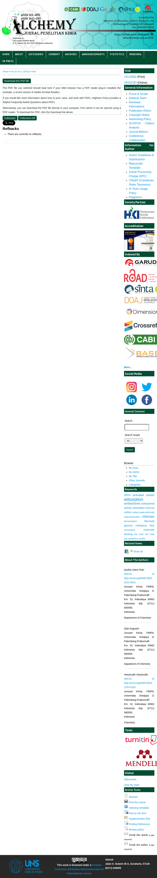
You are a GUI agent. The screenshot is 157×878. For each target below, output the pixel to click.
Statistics (117, 54)
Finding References (139, 824)
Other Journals (137, 480)
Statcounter (130, 779)
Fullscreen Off (27, 118)
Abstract (133, 797)
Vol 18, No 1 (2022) (20, 71)
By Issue (133, 467)
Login (138, 4)
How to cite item (137, 813)
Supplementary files (139, 818)
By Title (133, 476)
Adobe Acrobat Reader (46, 92)
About (19, 54)
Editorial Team (138, 98)
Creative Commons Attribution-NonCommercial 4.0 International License (79, 869)
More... (128, 367)
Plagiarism (135, 197)
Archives (71, 54)
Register (148, 4)
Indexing (135, 54)
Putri (34, 71)
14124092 (130, 76)
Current (54, 54)
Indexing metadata (139, 807)
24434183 (130, 82)
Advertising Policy (140, 119)
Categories (36, 54)
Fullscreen (10, 118)
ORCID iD (139, 574)
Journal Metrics (138, 131)
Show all (136, 551)
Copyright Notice (139, 114)
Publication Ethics (140, 110)
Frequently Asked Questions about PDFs (33, 102)
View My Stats (131, 785)
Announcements (93, 54)
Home (6, 54)
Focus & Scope (138, 93)
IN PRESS (8, 61)
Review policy (136, 829)
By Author (134, 472)
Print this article (137, 802)
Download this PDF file (16, 81)
